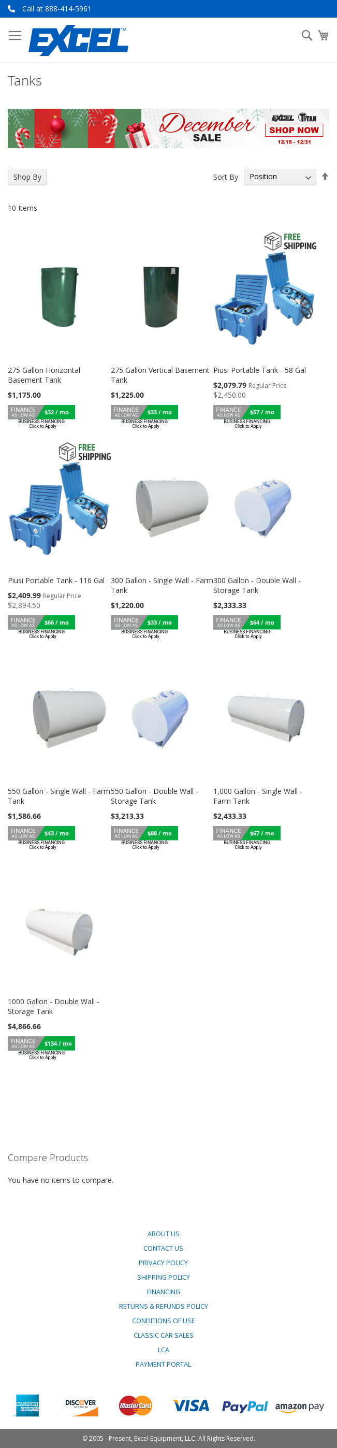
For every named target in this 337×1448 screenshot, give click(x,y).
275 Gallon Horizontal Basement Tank (44, 375)
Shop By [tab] (27, 177)
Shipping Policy (163, 1277)
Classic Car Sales (164, 1335)
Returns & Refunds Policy (163, 1306)
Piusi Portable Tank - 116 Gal (56, 580)
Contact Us (163, 1248)
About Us (164, 1233)
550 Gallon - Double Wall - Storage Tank (154, 796)
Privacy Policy (163, 1262)
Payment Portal (163, 1364)
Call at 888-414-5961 (57, 8)
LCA (163, 1349)
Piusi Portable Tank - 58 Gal (259, 370)
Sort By (225, 176)
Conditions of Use (163, 1320)
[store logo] (78, 40)
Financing (163, 1291)
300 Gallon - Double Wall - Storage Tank (257, 585)
